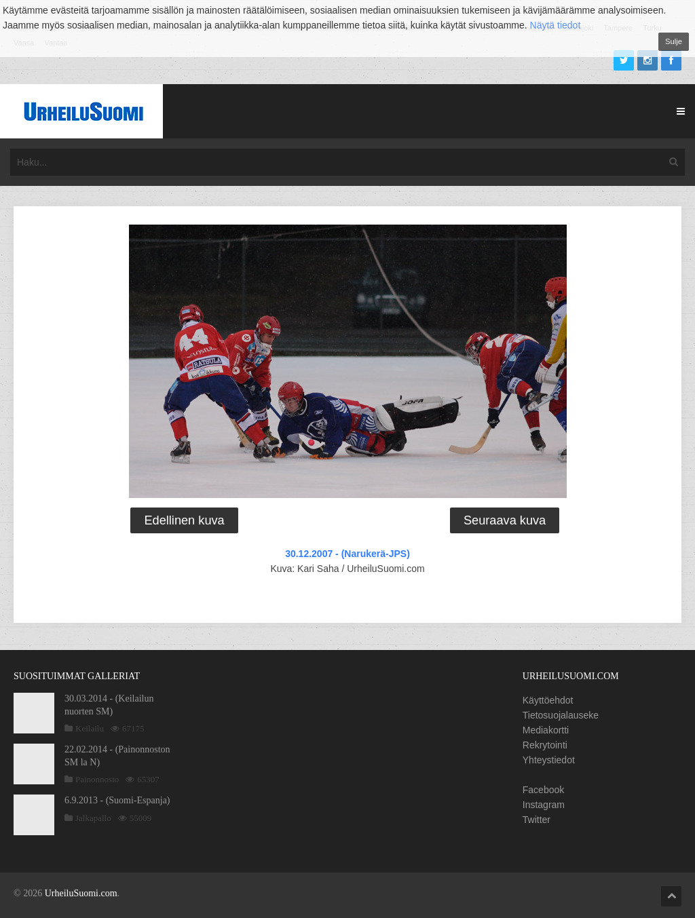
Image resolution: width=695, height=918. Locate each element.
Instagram (544, 804)
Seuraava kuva (505, 520)
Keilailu (89, 728)
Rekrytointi (545, 745)
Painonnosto (97, 779)
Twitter (536, 819)
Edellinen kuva (184, 520)
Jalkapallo (93, 818)
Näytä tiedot (555, 25)
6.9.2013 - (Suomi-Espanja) (117, 800)
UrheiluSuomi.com (81, 893)
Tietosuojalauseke (561, 715)
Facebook (543, 789)
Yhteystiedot (549, 759)
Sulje (673, 41)
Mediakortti (546, 730)
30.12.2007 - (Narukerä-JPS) (347, 553)
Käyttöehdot (548, 700)
